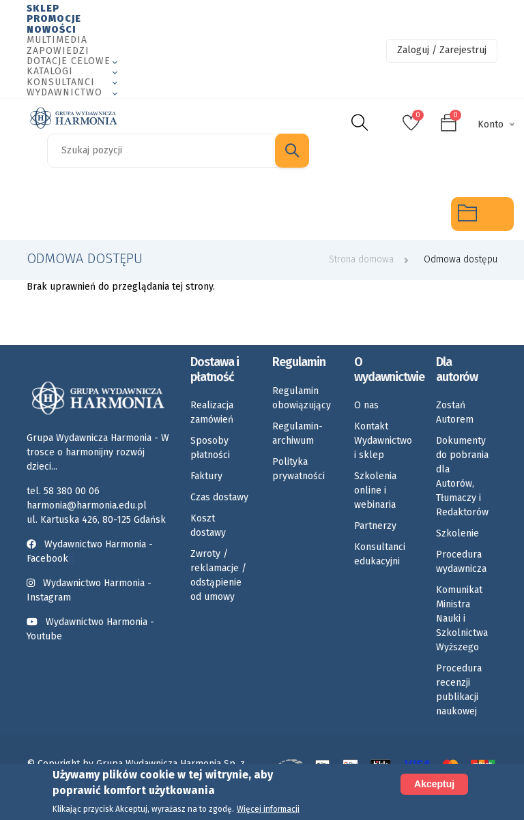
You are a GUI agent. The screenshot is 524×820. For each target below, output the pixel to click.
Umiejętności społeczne (342, 214)
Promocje (54, 19)
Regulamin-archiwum (297, 433)
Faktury (206, 476)
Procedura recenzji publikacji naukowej (459, 690)
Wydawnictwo (64, 92)
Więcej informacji (268, 809)
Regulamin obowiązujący (301, 398)
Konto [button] (491, 124)
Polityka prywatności (298, 469)
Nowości (51, 30)
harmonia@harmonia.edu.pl (87, 505)
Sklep (43, 8)
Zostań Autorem (455, 412)
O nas (366, 405)
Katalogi (50, 71)
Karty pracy (279, 214)
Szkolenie (457, 533)
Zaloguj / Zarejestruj (441, 50)
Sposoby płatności (210, 448)
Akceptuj (434, 783)
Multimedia (57, 40)
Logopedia (93, 214)
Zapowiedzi (58, 51)
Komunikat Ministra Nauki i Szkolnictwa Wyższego (462, 618)
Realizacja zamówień (211, 412)
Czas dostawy (219, 497)
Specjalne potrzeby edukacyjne (30, 214)
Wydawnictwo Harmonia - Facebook (90, 551)
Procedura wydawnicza (461, 562)
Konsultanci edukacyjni (379, 554)
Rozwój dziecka (155, 214)
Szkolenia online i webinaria (375, 490)
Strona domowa (361, 259)
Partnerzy (375, 526)
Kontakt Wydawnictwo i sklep (383, 441)
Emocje (216, 214)
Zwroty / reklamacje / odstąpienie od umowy (218, 575)
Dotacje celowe (69, 61)
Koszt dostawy (208, 525)
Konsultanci (61, 82)
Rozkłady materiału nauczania (408, 214)
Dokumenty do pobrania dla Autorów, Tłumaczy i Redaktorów (462, 476)
